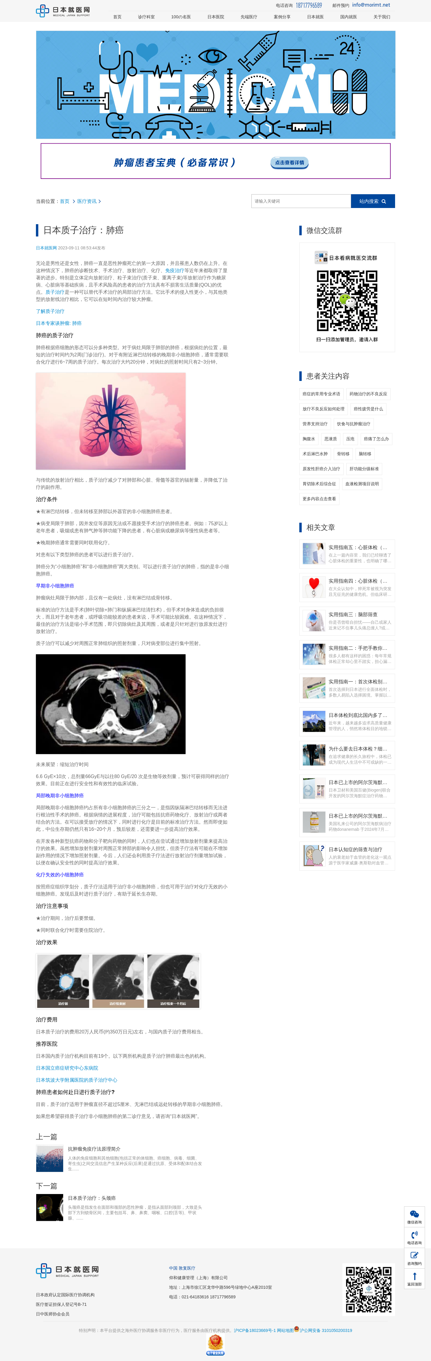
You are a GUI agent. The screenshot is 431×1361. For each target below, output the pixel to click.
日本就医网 (46, 247)
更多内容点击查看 (319, 498)
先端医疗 (249, 16)
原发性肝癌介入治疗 (321, 468)
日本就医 (315, 16)
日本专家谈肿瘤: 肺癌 (59, 323)
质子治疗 (55, 292)
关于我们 (382, 16)
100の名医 (181, 16)
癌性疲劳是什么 (368, 408)
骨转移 (343, 453)
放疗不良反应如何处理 (324, 408)
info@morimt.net (371, 5)
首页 (117, 16)
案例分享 (282, 16)
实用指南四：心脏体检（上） (360, 581)
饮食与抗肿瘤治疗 (354, 423)
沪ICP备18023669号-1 (255, 1330)
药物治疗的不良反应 (368, 393)
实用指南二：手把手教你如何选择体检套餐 (375, 648)
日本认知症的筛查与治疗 (356, 849)
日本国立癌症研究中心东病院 (67, 1068)
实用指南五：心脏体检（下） (360, 547)
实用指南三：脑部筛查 (353, 614)
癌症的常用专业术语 (321, 393)
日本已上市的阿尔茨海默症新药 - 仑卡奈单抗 (377, 782)
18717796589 (309, 5)
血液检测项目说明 (362, 483)
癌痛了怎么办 (376, 438)
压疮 (350, 438)
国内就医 (348, 16)
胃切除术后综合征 (319, 483)
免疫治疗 (174, 270)
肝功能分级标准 (364, 468)
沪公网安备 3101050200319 (323, 1330)
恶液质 (330, 438)
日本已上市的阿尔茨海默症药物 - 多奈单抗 (375, 816)
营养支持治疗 (315, 423)
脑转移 (365, 453)
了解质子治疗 (50, 311)
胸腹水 (309, 438)
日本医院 (215, 16)
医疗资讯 (86, 201)
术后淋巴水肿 (315, 453)
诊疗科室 (146, 16)
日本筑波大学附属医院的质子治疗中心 (76, 1080)
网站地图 (285, 1330)
